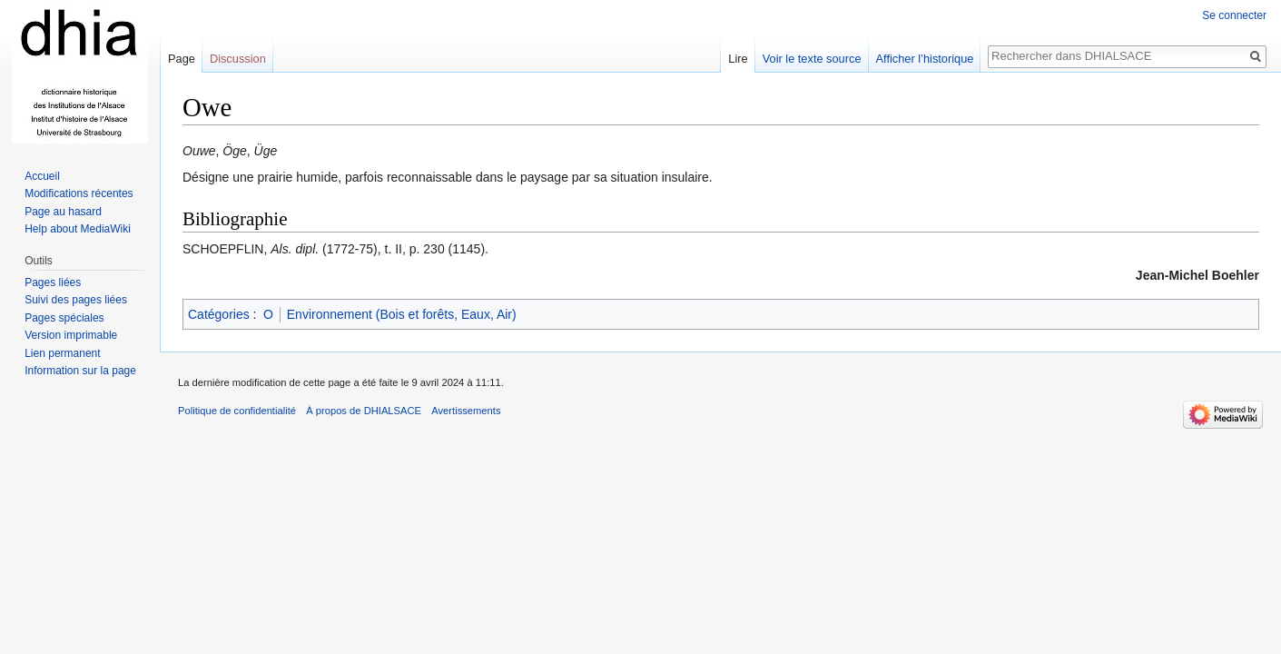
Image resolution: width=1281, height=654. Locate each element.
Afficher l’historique (925, 58)
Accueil (42, 176)
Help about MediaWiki (78, 229)
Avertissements (465, 410)
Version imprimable (71, 335)
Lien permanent (62, 353)
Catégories (219, 314)
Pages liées (53, 282)
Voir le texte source (812, 58)
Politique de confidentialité (237, 410)
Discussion (238, 58)
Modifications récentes (79, 193)
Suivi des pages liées (76, 299)
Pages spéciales (64, 318)
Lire (737, 58)
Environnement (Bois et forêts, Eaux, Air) (402, 314)
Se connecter (1234, 15)
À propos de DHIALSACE (363, 410)
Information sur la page (80, 370)
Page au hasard (63, 211)
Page (181, 58)
